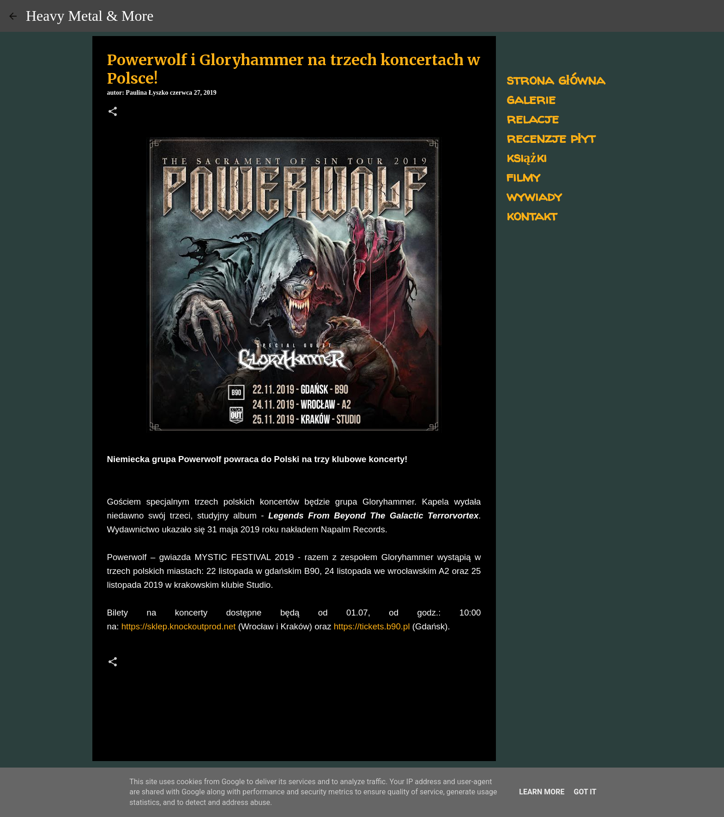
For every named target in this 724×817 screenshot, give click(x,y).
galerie (531, 98)
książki (527, 156)
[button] (112, 112)
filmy (523, 176)
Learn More (541, 791)
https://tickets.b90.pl (372, 626)
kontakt (532, 215)
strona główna (556, 79)
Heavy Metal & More (89, 15)
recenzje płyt (551, 137)
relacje (533, 118)
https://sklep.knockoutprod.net (178, 626)
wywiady (534, 195)
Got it (584, 791)
